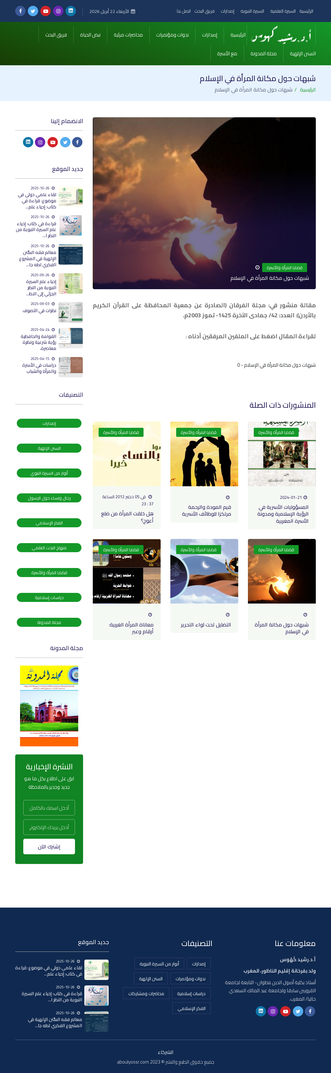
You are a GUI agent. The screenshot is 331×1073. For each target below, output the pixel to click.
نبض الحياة (90, 34)
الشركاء (165, 1051)
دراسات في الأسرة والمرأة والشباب (39, 367)
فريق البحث (202, 11)
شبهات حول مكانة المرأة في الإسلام (282, 626)
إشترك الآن (49, 845)
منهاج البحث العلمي (49, 546)
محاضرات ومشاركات (146, 992)
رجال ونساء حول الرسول (49, 496)
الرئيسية (306, 11)
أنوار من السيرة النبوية (159, 962)
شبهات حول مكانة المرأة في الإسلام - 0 (276, 363)
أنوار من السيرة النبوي (49, 472)
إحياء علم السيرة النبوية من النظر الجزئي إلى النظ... (41, 286)
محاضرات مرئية (128, 34)
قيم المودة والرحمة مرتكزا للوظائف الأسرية (206, 509)
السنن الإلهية (303, 53)
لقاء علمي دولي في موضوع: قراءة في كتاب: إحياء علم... (37, 199)
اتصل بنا (181, 11)
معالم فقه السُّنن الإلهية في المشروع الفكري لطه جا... (37, 257)
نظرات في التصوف (39, 309)
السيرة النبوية (251, 11)
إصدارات (226, 11)
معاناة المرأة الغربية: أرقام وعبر (131, 626)
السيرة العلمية (282, 11)
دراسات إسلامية (49, 596)
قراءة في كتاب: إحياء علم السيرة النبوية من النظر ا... (36, 228)
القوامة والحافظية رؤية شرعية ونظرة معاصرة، (38, 341)
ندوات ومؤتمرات (172, 34)
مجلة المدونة (264, 53)
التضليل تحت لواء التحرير (206, 623)
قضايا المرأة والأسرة (285, 266)
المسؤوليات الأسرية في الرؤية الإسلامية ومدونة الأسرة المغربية (283, 512)
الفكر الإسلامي (49, 521)
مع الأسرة (227, 53)
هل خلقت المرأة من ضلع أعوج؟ (127, 515)
